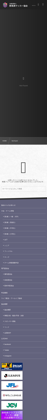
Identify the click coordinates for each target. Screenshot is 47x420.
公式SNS (4, 338)
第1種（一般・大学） (11, 217)
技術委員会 (8, 280)
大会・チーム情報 (7, 211)
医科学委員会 (9, 286)
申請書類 (4, 293)
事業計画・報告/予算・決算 (14, 316)
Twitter (6, 350)
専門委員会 (5, 268)
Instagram (7, 356)
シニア (6, 245)
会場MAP (7, 333)
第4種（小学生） (10, 234)
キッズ (6, 257)
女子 (6, 240)
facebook (7, 344)
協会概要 (4, 304)
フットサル (8, 251)
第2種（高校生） (10, 222)
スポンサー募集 (10, 321)
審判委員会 (8, 274)
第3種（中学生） (10, 228)
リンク (6, 327)
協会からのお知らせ (8, 205)
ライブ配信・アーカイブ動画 (11, 298)
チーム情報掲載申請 (11, 263)
